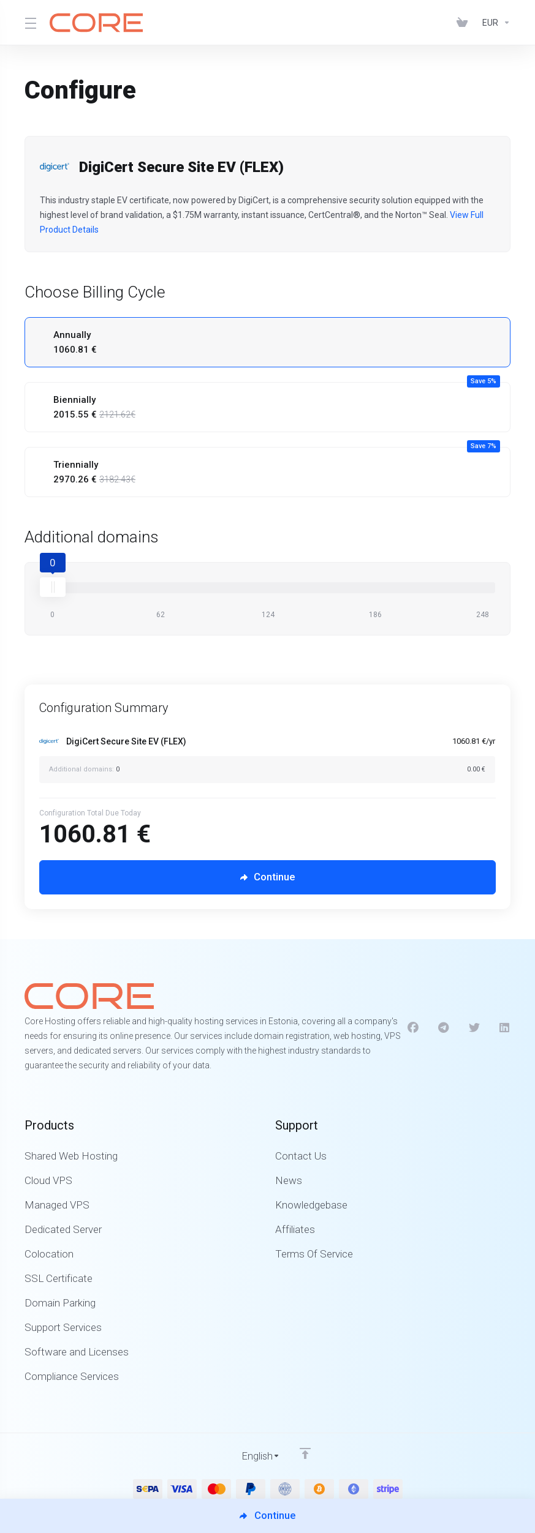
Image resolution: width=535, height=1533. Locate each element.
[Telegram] (443, 1027)
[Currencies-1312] (493, 23)
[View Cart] (464, 23)
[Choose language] (252, 1455)
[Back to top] (305, 1452)
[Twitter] (474, 1027)
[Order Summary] (274, 757)
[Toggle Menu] (30, 22)
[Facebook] (413, 1027)
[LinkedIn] (505, 1027)
